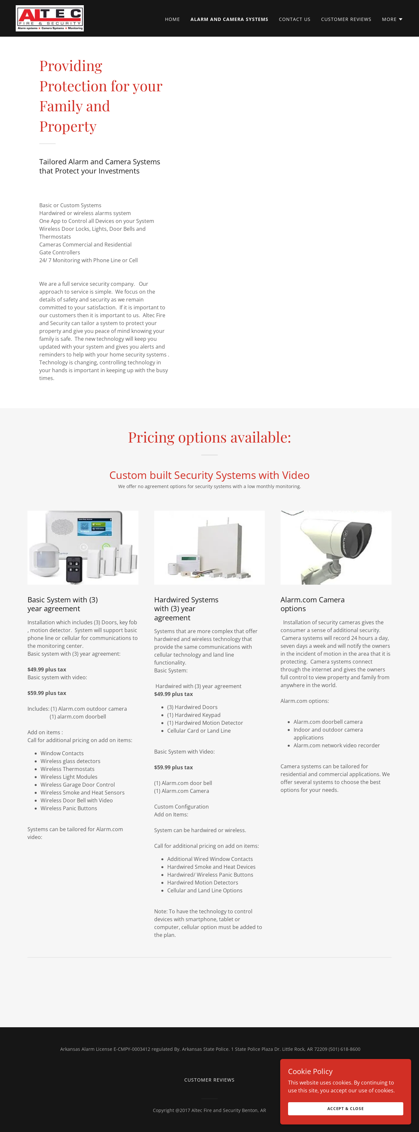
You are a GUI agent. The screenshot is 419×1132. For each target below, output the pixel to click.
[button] (392, 19)
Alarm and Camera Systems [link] (229, 19)
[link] (50, 17)
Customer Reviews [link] (346, 19)
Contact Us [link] (295, 19)
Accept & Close (345, 1108)
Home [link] (172, 19)
